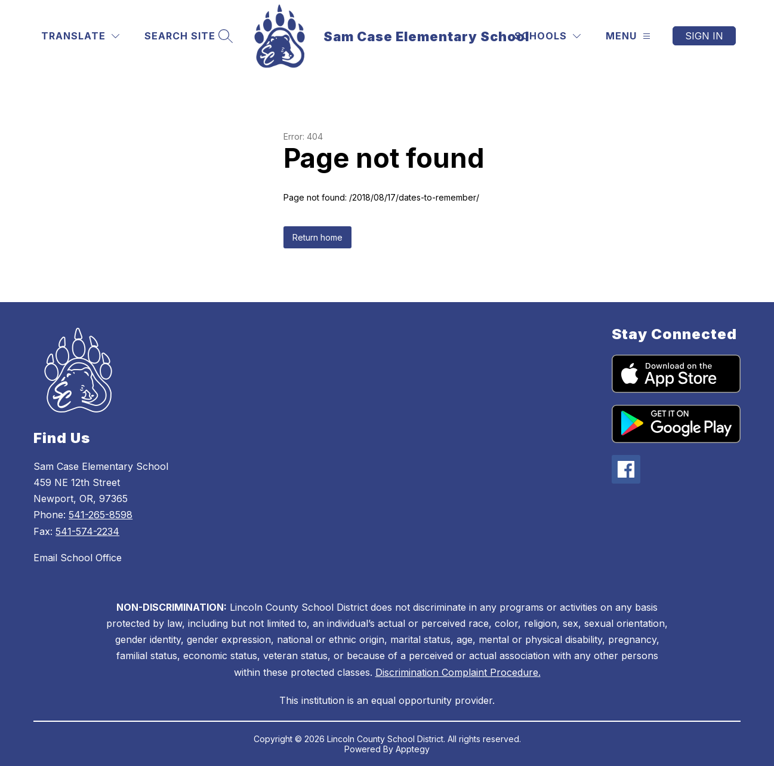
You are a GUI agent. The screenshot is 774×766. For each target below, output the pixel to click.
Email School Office (77, 558)
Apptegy (413, 749)
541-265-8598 (100, 515)
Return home (317, 237)
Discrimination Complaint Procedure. (458, 672)
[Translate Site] (80, 36)
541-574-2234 (87, 531)
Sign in (704, 36)
